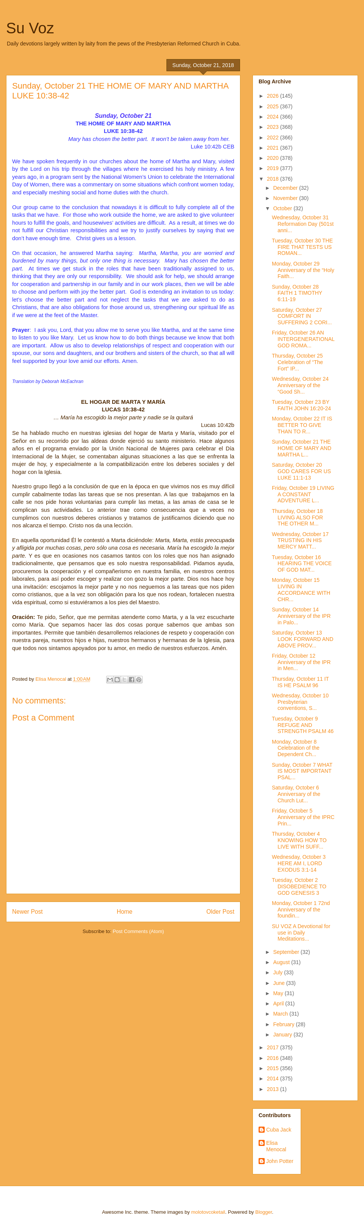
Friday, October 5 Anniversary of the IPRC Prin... (303, 817)
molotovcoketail (208, 1212)
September (286, 952)
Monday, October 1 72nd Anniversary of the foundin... (301, 909)
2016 (273, 1058)
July (278, 972)
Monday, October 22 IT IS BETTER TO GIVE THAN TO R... (302, 425)
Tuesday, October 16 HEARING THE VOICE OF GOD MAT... (302, 563)
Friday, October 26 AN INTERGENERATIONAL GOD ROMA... (303, 339)
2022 (273, 137)
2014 (273, 1078)
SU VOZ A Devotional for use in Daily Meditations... (301, 932)
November (286, 198)
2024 (273, 117)
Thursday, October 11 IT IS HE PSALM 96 (300, 682)
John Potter (279, 1161)
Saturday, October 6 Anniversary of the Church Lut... (296, 794)
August (282, 962)
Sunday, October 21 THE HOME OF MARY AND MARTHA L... (301, 448)
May (278, 993)
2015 (273, 1068)
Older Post (220, 911)
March (281, 1014)
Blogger (263, 1212)
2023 (273, 127)
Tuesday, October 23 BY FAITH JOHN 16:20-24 (301, 405)
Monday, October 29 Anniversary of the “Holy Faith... (303, 270)
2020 (273, 158)
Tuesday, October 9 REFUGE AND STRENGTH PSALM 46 (303, 725)
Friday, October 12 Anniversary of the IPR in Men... (301, 662)
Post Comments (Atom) (138, 931)
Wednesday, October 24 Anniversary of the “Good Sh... (300, 385)
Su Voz (30, 28)
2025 (273, 106)
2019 (273, 168)
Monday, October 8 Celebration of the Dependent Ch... (296, 748)
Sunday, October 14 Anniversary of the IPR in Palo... (301, 615)
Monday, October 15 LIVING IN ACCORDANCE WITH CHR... (301, 589)
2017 (273, 1047)
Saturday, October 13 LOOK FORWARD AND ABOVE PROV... (302, 639)
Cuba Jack (278, 1130)
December (286, 188)
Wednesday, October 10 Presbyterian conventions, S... (300, 701)
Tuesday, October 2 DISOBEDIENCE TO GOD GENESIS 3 (299, 886)
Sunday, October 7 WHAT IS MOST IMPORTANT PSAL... (302, 771)
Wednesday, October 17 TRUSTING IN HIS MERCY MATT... (300, 540)
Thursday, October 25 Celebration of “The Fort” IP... (297, 362)
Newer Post (27, 911)
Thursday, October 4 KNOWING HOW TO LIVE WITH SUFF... (299, 840)
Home (125, 911)
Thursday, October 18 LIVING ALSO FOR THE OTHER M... (297, 517)
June (279, 983)
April (279, 1003)
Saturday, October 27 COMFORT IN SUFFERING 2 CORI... (302, 316)
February (284, 1024)
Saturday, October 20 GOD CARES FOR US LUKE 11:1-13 (301, 471)
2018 (273, 179)
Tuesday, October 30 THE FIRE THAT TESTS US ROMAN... (302, 247)
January (283, 1035)
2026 (273, 96)
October (283, 208)
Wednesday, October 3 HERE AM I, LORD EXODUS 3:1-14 (299, 863)
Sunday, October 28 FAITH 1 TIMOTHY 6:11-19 (297, 293)
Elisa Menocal (276, 1146)
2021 (273, 148)
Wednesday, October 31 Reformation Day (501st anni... (303, 223)
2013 (273, 1089)
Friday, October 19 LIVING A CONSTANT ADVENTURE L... (303, 494)
